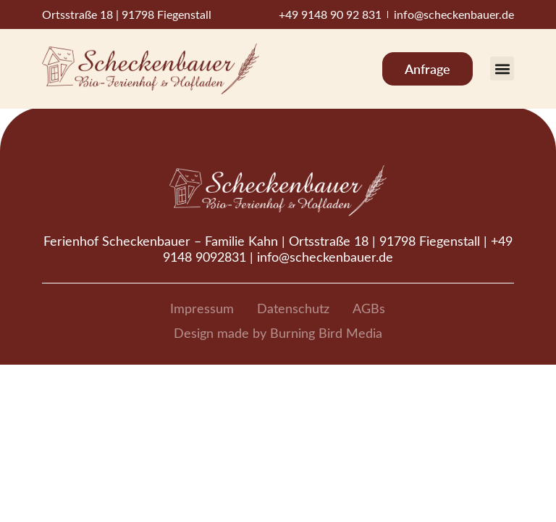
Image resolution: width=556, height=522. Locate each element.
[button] (502, 68)
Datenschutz (293, 308)
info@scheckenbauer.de (325, 256)
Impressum (202, 308)
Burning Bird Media (326, 332)
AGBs (369, 308)
